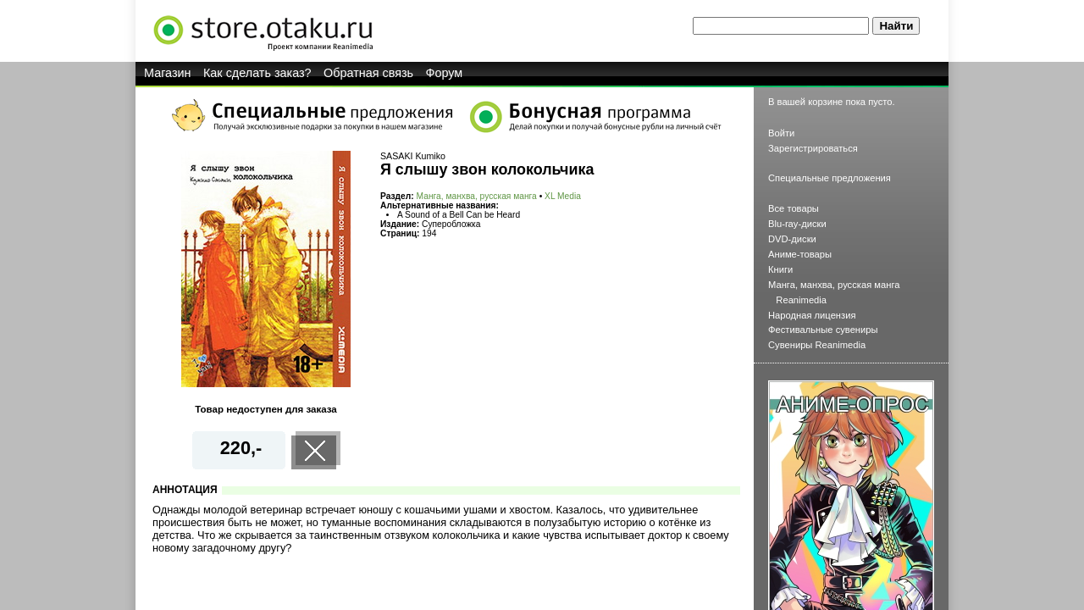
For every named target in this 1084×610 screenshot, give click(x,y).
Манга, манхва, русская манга (477, 196)
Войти (781, 133)
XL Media (563, 196)
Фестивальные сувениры (823, 329)
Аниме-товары (800, 254)
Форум (444, 73)
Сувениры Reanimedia (817, 345)
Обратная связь (368, 73)
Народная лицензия (812, 315)
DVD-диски (792, 239)
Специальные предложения (829, 178)
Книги (780, 269)
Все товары (793, 208)
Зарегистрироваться (813, 148)
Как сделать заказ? (257, 73)
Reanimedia (801, 300)
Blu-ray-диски (797, 224)
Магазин (167, 73)
